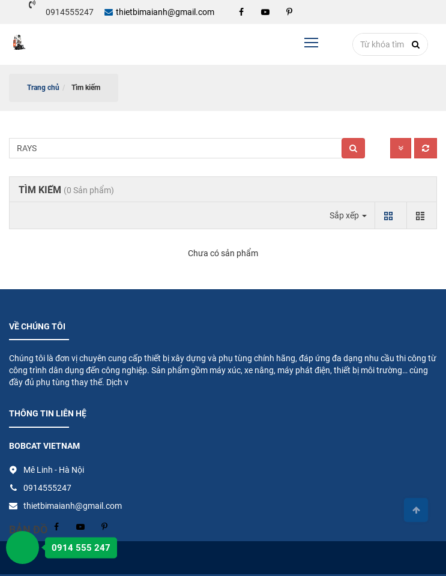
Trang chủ (43, 87)
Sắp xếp (348, 215)
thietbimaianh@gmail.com (159, 12)
